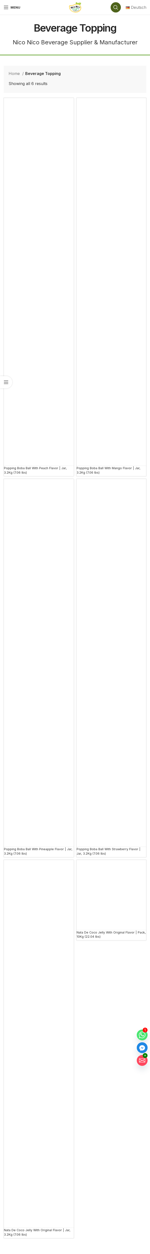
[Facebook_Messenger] (142, 1047)
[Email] (142, 1060)
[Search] (115, 7)
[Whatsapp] (142, 1035)
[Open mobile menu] (12, 7)
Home (15, 73)
